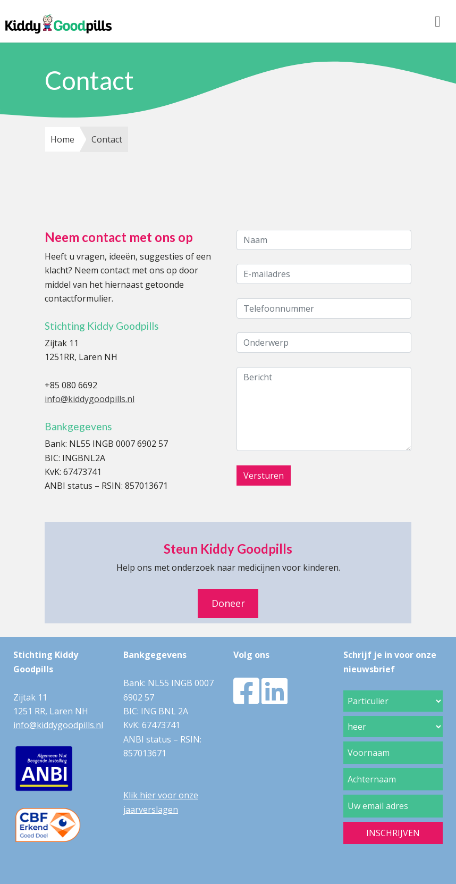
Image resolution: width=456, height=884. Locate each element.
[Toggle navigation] (437, 21)
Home (62, 139)
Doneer (228, 603)
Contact (106, 139)
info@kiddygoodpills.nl (89, 399)
